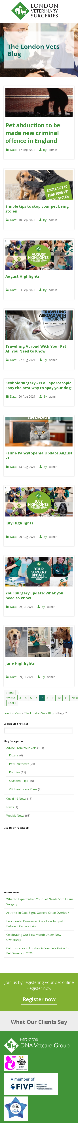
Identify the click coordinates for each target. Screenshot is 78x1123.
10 (59, 698)
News (10, 807)
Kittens (14, 755)
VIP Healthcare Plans (23, 789)
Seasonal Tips (18, 781)
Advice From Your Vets (21, 748)
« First (10, 693)
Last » (12, 703)
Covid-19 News (16, 799)
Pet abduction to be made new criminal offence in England (32, 133)
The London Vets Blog (39, 713)
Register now (39, 999)
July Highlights (19, 523)
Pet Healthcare (19, 764)
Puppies (14, 772)
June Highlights (20, 663)
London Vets (12, 713)
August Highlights (22, 276)
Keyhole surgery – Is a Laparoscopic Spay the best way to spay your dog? (39, 385)
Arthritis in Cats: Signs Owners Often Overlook (37, 913)
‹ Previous (11, 695)
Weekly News (15, 816)
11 (66, 698)
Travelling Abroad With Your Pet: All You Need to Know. (36, 349)
